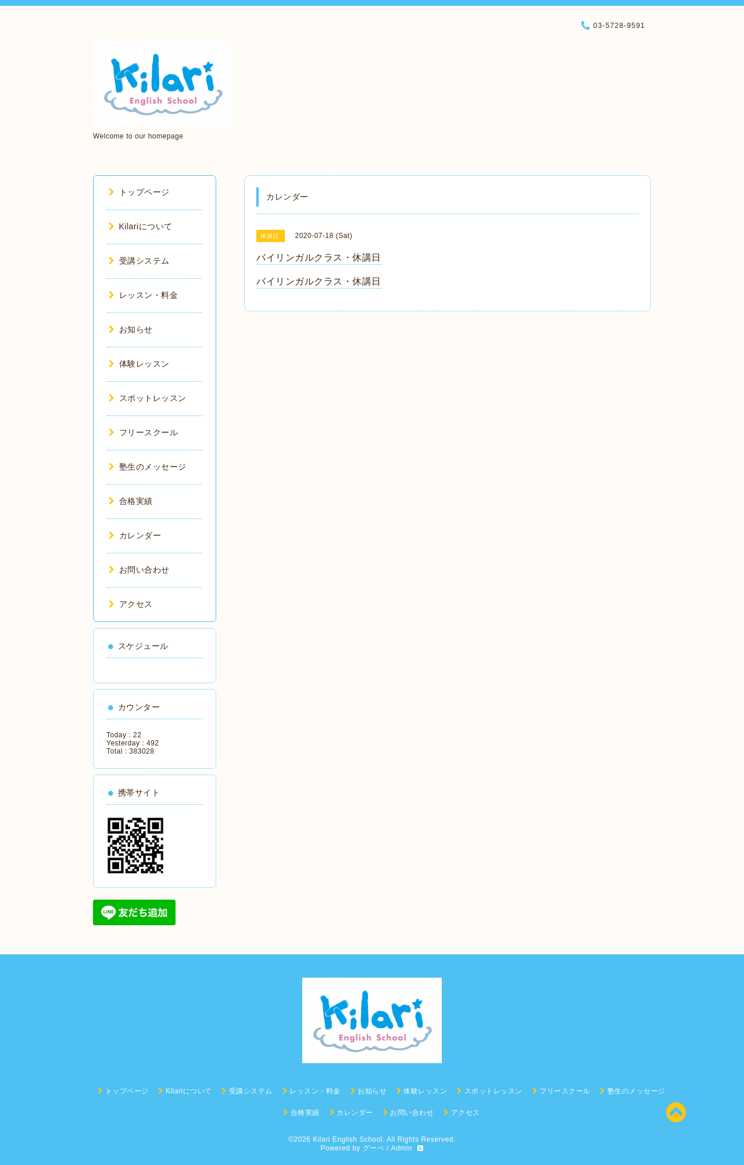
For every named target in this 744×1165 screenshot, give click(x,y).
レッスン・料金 (143, 295)
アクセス (131, 604)
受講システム (139, 260)
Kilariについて (141, 226)
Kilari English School (347, 1139)
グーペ (374, 1148)
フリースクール (143, 432)
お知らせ (131, 329)
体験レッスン (139, 363)
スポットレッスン (148, 398)
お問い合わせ (139, 569)
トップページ (139, 192)
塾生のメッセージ (148, 466)
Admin (402, 1148)
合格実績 (131, 501)
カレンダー (135, 535)
